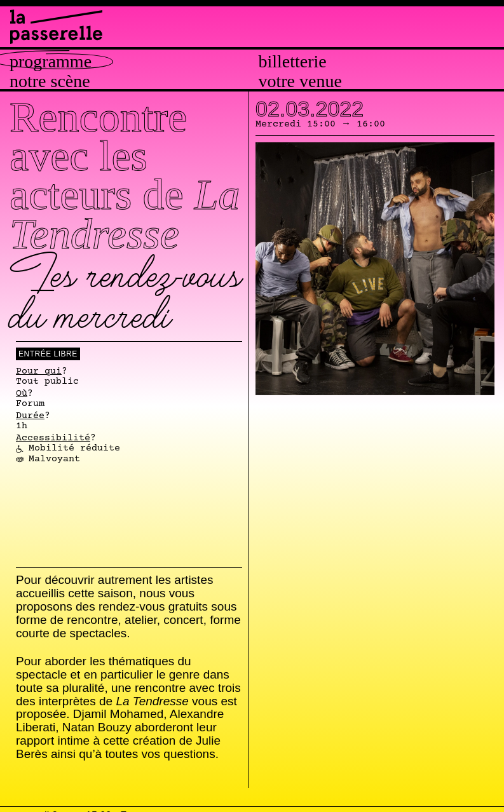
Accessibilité (53, 438)
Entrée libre (48, 353)
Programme (51, 62)
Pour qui (39, 372)
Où (21, 394)
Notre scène (50, 81)
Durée (30, 416)
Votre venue (300, 81)
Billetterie (293, 62)
